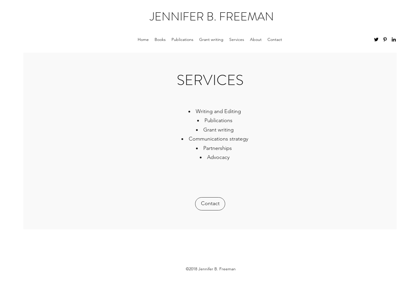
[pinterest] (385, 39)
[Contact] (210, 203)
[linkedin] (394, 39)
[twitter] (376, 39)
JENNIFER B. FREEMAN (212, 16)
